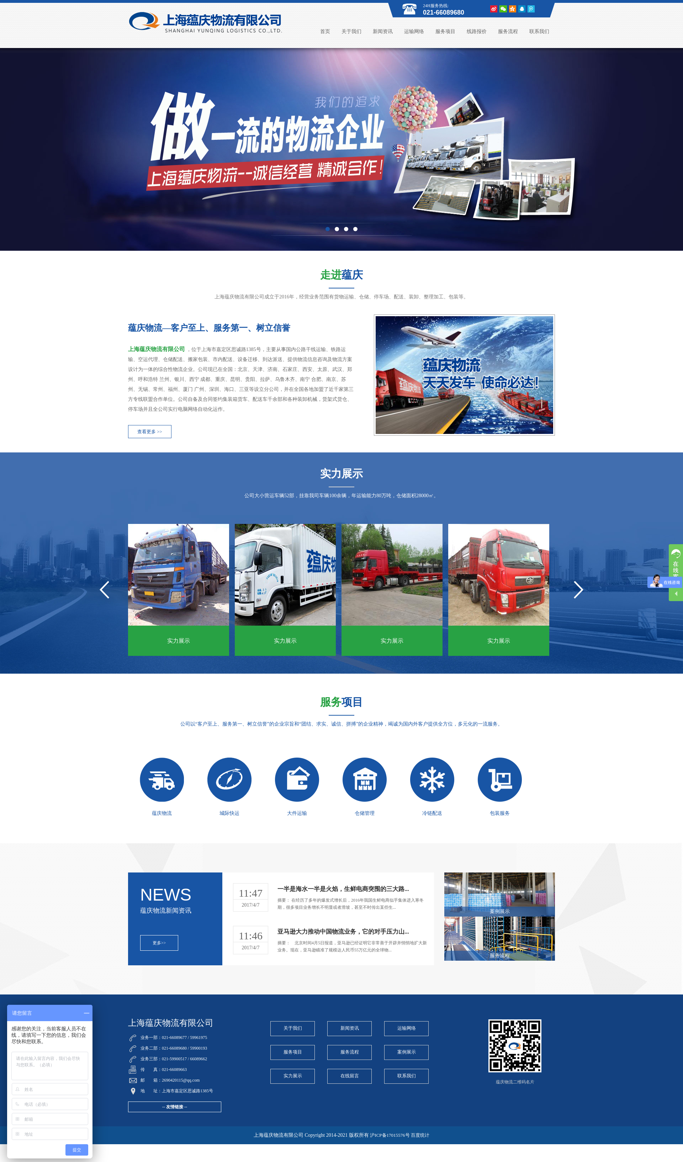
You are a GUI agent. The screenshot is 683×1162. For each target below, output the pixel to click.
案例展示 (406, 1052)
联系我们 (539, 31)
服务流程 (508, 31)
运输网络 (414, 31)
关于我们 (351, 31)
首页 (325, 31)
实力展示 (293, 1075)
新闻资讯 (383, 31)
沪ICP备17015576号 (389, 1135)
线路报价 (477, 31)
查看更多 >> (149, 431)
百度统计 (420, 1135)
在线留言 (349, 1075)
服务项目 (445, 31)
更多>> (159, 942)
